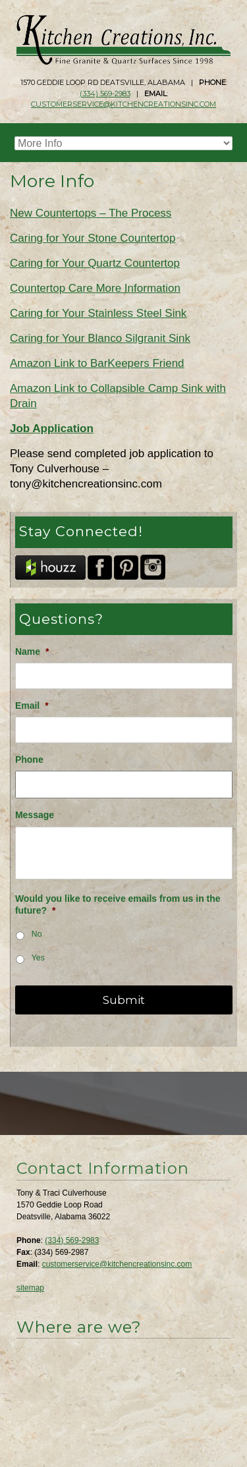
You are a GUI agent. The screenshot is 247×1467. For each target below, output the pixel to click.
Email (32, 705)
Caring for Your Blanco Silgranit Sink (100, 338)
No (37, 934)
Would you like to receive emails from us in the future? (118, 904)
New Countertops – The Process (90, 213)
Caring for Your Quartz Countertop (95, 263)
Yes (38, 957)
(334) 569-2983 (105, 93)
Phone (29, 759)
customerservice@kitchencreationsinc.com (123, 104)
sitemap (30, 1287)
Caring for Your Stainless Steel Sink (98, 313)
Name (32, 651)
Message (34, 815)
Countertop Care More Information (95, 288)
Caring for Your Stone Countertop (92, 238)
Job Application (52, 428)
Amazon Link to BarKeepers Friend (97, 363)
